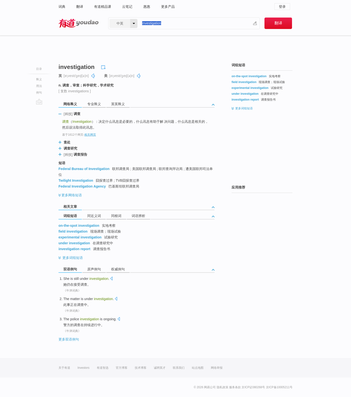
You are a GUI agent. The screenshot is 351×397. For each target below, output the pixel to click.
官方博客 (121, 367)
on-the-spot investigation (78, 225)
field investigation (73, 231)
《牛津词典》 (72, 290)
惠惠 (146, 7)
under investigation (74, 243)
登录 (282, 7)
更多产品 (168, 7)
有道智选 (102, 367)
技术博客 (140, 367)
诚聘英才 (160, 367)
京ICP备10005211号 (279, 387)
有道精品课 (102, 7)
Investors (83, 367)
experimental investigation (80, 237)
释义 (39, 79)
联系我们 (179, 367)
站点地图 (198, 367)
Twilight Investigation (75, 180)
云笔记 (127, 7)
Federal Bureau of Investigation (83, 169)
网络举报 (217, 367)
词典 (61, 7)
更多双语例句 (68, 339)
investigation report (74, 249)
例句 (39, 92)
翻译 (79, 7)
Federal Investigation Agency (82, 186)
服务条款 (235, 387)
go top (39, 101)
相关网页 (90, 134)
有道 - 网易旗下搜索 (78, 23)
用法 (39, 86)
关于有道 (64, 367)
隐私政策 (222, 387)
